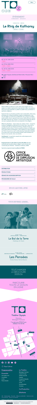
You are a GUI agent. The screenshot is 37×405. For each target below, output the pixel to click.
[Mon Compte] (6, 11)
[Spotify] (15, 360)
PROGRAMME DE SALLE (18, 179)
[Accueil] (14, 4)
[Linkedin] (9, 360)
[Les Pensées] (18, 254)
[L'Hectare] (6, 193)
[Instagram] (5, 360)
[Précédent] (15, 18)
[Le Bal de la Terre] (18, 223)
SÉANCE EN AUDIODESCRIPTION (18, 175)
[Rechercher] (3, 11)
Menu (32, 2)
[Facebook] (2, 360)
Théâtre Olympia (7, 74)
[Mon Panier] (9, 11)
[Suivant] (22, 18)
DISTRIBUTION (18, 168)
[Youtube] (12, 360)
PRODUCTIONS (18, 172)
